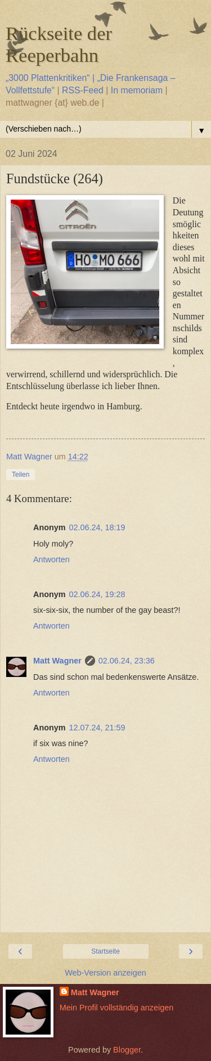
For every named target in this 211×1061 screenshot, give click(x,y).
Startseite (105, 951)
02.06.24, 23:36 (126, 660)
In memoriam (137, 90)
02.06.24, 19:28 (97, 594)
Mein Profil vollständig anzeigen (116, 1007)
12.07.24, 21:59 (97, 727)
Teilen (20, 474)
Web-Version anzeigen (105, 972)
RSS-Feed (83, 90)
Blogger (127, 1049)
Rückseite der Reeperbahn (59, 44)
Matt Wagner (57, 660)
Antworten (51, 559)
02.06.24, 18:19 (97, 527)
